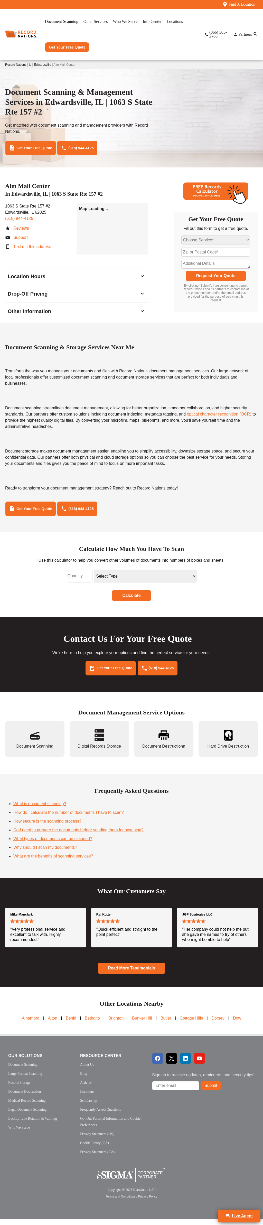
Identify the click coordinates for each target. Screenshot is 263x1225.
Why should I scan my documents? (45, 853)
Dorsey (217, 1024)
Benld (71, 1024)
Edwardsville (42, 65)
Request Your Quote (215, 278)
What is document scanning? (39, 810)
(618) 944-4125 (19, 220)
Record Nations (15, 65)
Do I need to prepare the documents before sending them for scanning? (78, 836)
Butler (166, 1024)
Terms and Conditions (121, 1202)
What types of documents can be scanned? (52, 845)
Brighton (116, 1024)
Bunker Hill (142, 1024)
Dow (237, 1024)
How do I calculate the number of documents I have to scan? (68, 818)
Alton (52, 1024)
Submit (210, 1091)
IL (30, 65)
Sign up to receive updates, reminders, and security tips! (203, 1081)
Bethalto (92, 1024)
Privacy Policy (147, 1202)
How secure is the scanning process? (47, 827)
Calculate (131, 599)
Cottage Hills (191, 1024)
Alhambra (30, 1024)
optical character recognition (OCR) (219, 416)
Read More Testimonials (131, 974)
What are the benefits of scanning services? (53, 862)
